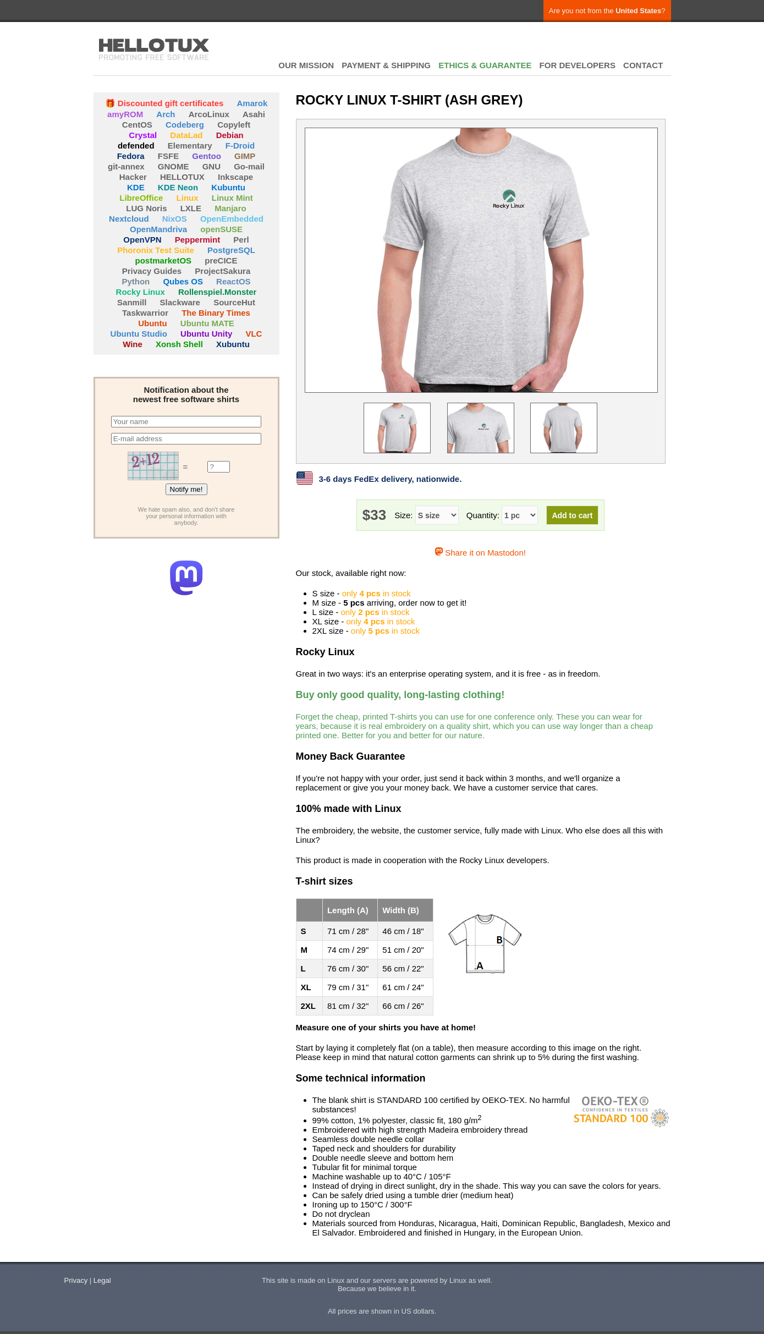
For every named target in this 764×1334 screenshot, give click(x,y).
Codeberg (185, 124)
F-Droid (240, 145)
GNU (211, 166)
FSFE (168, 156)
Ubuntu (152, 323)
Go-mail (249, 166)
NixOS (174, 218)
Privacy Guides (152, 271)
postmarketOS (163, 260)
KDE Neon (178, 187)
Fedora (131, 156)
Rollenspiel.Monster (217, 292)
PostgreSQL (231, 250)
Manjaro (230, 208)
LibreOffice (141, 197)
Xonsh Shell (179, 344)
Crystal (143, 135)
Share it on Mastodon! (480, 552)
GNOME (173, 166)
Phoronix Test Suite (155, 250)
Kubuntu (228, 187)
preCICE (221, 260)
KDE (136, 187)
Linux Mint (232, 197)
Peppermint (198, 239)
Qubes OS (183, 281)
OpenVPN (142, 239)
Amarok (252, 103)
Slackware (180, 302)
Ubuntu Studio (139, 333)
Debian (230, 135)
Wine (132, 344)
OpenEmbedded (231, 218)
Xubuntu (233, 344)
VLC (253, 333)
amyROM (125, 114)
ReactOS (233, 281)
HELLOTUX (154, 50)
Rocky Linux (140, 292)
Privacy (76, 1280)
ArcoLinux (209, 114)
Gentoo (206, 156)
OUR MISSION (306, 65)
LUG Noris (146, 208)
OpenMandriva (158, 229)
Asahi (254, 114)
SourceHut (234, 302)
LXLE (190, 208)
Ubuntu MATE (207, 323)
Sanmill (131, 302)
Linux (188, 197)
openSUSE (221, 229)
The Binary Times (216, 312)
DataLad (186, 135)
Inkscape (235, 177)
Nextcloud (129, 218)
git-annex (126, 166)
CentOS (137, 124)
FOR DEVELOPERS (577, 65)
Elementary (190, 145)
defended (136, 145)
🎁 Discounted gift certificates (164, 103)
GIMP (244, 156)
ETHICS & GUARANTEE (484, 65)
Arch (165, 114)
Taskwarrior (145, 312)
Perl (241, 239)
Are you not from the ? (607, 11)
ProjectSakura (222, 271)
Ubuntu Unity (206, 333)
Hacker (133, 177)
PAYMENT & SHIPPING (386, 65)
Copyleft (233, 124)
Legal (102, 1280)
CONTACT (643, 65)
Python (136, 281)
